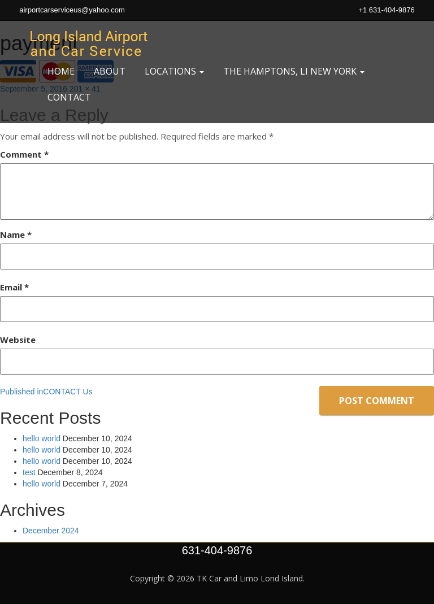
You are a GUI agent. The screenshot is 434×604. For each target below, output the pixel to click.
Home (61, 71)
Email (14, 287)
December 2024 (51, 530)
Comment (24, 154)
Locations (174, 71)
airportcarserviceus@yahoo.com (72, 10)
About (109, 71)
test (29, 472)
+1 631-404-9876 (386, 10)
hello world (41, 438)
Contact (69, 97)
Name (16, 234)
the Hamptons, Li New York (293, 71)
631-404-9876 (217, 550)
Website (18, 339)
